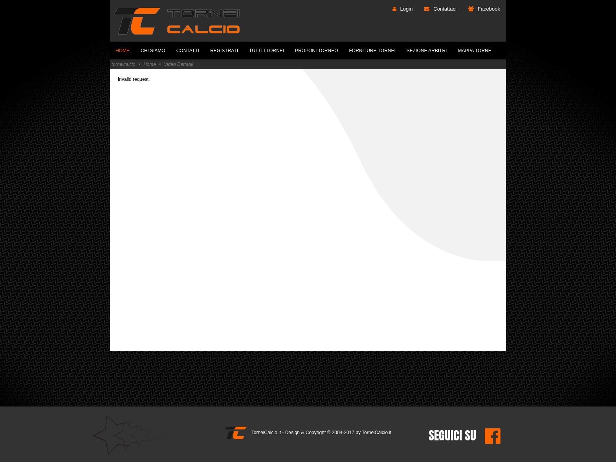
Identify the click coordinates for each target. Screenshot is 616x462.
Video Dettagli (178, 64)
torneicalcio (124, 64)
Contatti (187, 50)
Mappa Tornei (475, 50)
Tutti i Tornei (266, 50)
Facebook (489, 9)
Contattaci (444, 9)
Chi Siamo (153, 50)
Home (123, 50)
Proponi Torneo (316, 50)
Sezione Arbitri (427, 50)
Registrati (224, 50)
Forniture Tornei (372, 50)
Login (406, 9)
